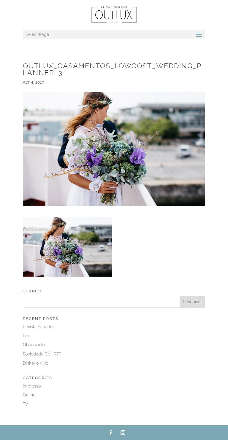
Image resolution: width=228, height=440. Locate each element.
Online (29, 395)
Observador (34, 344)
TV (25, 404)
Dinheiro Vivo (35, 363)
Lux (26, 335)
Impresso (32, 386)
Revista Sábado (38, 326)
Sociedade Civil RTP (42, 354)
